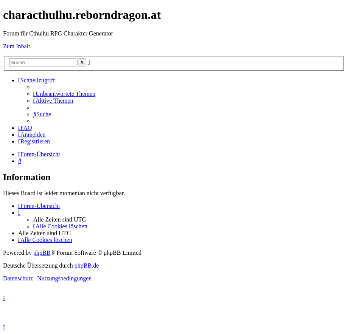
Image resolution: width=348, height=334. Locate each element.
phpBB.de (87, 265)
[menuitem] (64, 94)
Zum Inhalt (16, 46)
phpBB (41, 252)
